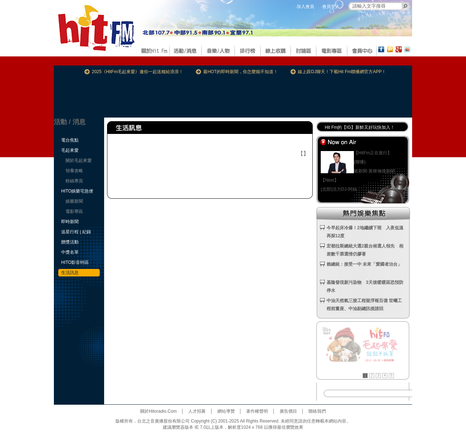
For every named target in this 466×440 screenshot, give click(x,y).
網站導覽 (226, 411)
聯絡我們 (317, 411)
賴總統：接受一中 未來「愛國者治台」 (364, 264)
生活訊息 (70, 272)
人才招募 (197, 411)
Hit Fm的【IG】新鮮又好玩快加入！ (360, 127)
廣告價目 (288, 411)
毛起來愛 (70, 150)
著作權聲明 (257, 411)
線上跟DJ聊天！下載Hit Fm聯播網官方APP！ (342, 71)
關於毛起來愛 (79, 160)
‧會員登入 (330, 6)
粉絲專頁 (74, 180)
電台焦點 (70, 140)
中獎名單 (70, 252)
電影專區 (74, 211)
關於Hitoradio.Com (158, 411)
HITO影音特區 (75, 262)
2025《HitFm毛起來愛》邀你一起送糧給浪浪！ (137, 71)
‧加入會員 (305, 6)
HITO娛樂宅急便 (77, 191)
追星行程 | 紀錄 (76, 231)
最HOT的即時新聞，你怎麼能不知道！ (240, 71)
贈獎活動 (70, 242)
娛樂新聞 (74, 201)
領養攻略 (74, 170)
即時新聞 (70, 221)
